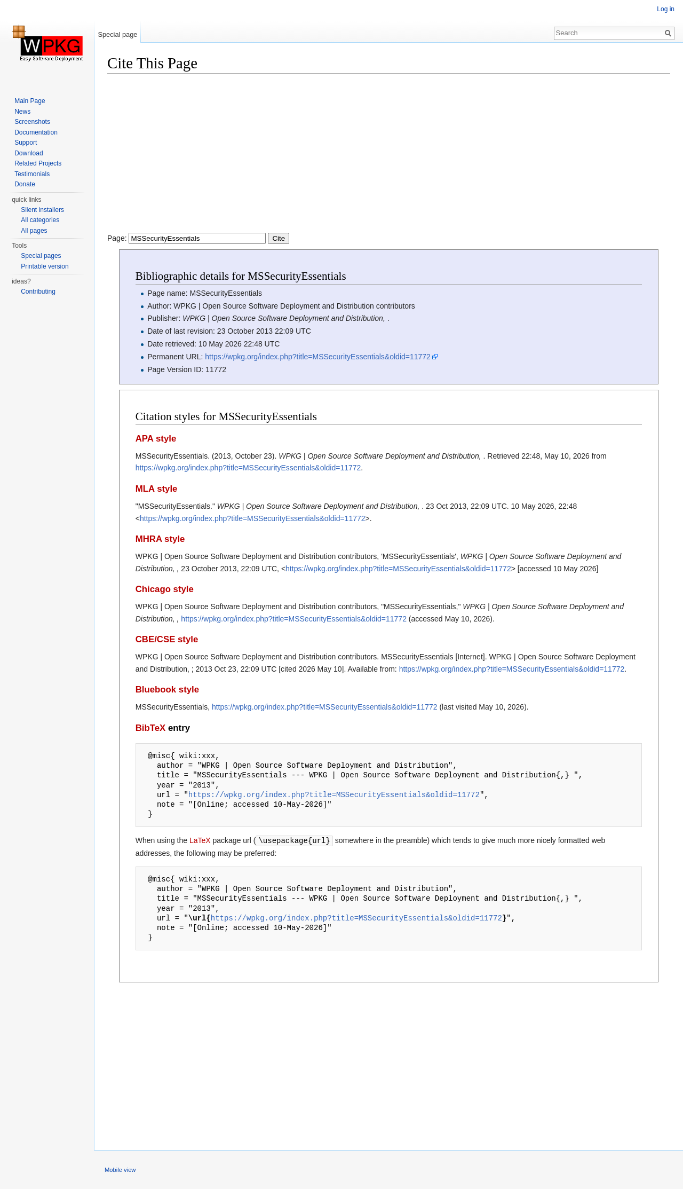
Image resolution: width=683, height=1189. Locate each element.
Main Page (29, 101)
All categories (40, 220)
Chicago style (165, 589)
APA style (156, 439)
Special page (117, 34)
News (22, 111)
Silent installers (42, 210)
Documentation (36, 132)
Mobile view (120, 1169)
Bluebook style (167, 689)
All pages (34, 230)
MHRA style (160, 539)
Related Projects (37, 163)
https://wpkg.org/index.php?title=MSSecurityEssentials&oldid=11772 (318, 356)
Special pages (41, 255)
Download (28, 153)
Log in (665, 9)
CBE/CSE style (167, 639)
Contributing (38, 291)
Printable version (44, 266)
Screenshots (32, 121)
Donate (24, 184)
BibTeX (151, 728)
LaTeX (200, 840)
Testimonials (32, 174)
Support (25, 142)
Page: (198, 238)
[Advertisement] (388, 157)
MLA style (157, 489)
